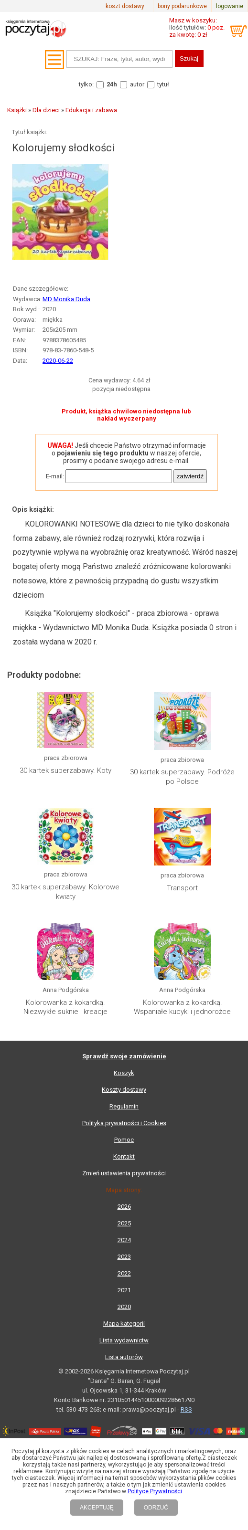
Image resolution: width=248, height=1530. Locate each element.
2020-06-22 (58, 360)
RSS (186, 1409)
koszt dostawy (125, 6)
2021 (124, 1290)
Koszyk (124, 1072)
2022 (124, 1273)
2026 (124, 1206)
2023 (124, 1256)
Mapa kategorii (124, 1323)
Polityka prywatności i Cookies (124, 1123)
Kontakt (124, 1156)
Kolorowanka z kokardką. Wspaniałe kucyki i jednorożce (182, 1007)
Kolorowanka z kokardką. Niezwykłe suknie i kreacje (65, 1007)
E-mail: (55, 476)
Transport (182, 888)
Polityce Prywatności (155, 1491)
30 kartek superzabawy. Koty (65, 770)
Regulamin (124, 1106)
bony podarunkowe (182, 6)
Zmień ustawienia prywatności (124, 1173)
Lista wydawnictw (124, 1340)
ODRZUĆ (156, 1507)
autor (137, 84)
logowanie (229, 6)
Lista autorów (124, 1357)
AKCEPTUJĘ (97, 1507)
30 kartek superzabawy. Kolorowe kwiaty (65, 892)
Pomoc (124, 1139)
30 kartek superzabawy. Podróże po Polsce (182, 777)
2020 (124, 1306)
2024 (124, 1240)
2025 (124, 1223)
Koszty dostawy (124, 1089)
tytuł (163, 84)
